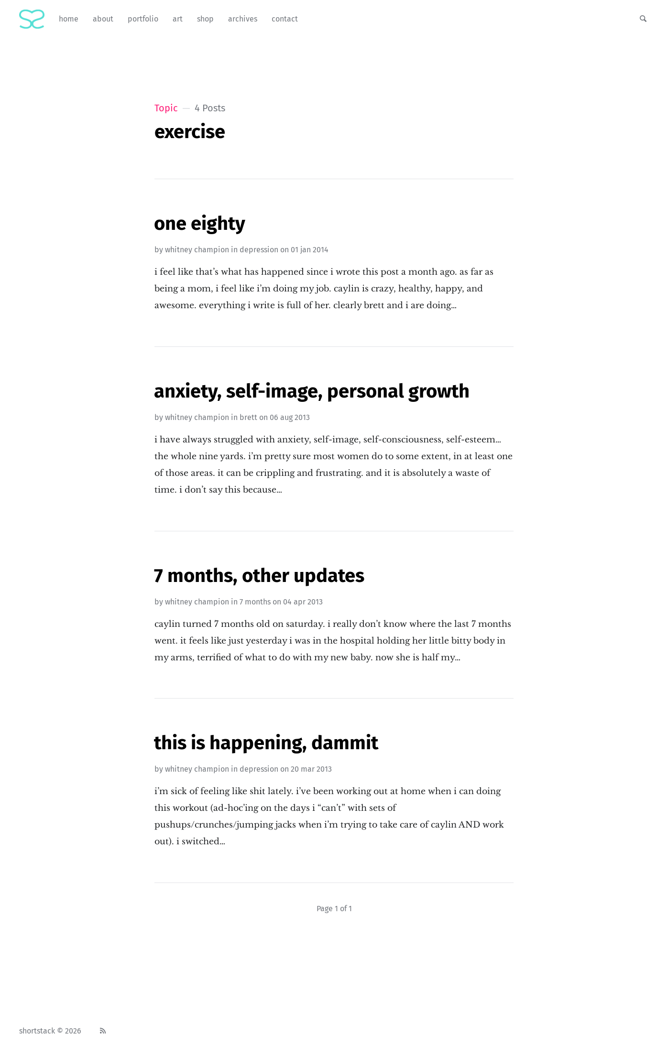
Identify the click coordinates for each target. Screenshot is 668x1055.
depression (259, 249)
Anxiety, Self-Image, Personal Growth (312, 391)
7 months (255, 601)
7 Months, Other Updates (259, 575)
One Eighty (199, 223)
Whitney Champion (197, 249)
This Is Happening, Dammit (266, 743)
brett (248, 417)
